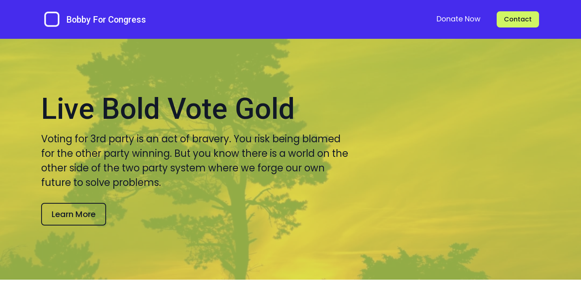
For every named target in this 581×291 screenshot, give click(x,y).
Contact (518, 19)
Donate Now (459, 19)
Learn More (74, 237)
